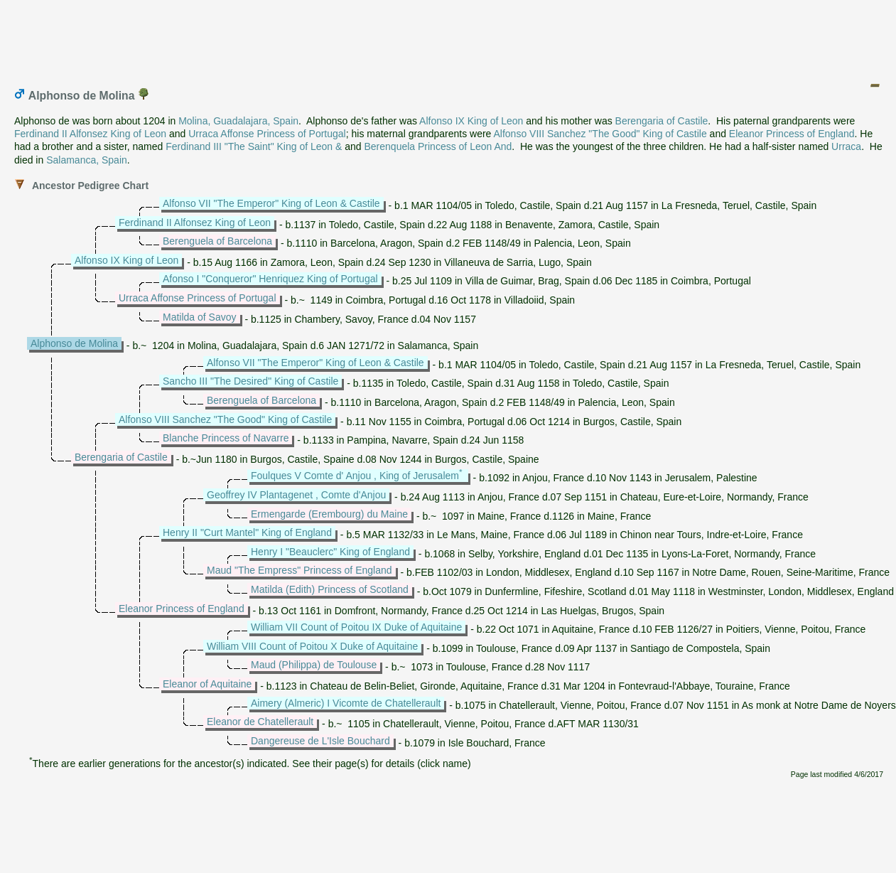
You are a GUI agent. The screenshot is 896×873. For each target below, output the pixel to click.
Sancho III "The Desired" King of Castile (250, 381)
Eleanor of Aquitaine (207, 684)
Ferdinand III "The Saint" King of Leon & (254, 146)
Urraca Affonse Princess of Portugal (267, 133)
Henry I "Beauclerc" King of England (330, 551)
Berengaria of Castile (661, 121)
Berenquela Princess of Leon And (438, 146)
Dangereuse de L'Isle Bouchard (320, 740)
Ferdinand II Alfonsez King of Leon (90, 133)
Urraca (846, 146)
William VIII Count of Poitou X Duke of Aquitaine (312, 646)
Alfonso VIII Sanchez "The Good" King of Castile (600, 133)
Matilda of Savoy (200, 317)
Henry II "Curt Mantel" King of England (247, 532)
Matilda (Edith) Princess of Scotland (330, 589)
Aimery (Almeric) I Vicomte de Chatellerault (346, 703)
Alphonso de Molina (74, 343)
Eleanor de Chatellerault (260, 721)
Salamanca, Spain (86, 160)
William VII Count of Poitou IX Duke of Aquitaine (356, 627)
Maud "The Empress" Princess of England (299, 570)
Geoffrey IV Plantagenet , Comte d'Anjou (296, 494)
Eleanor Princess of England (792, 133)
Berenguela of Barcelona (217, 241)
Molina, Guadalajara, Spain (238, 121)
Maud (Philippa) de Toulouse (314, 664)
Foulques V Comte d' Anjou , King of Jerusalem (355, 475)
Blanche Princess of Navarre (225, 438)
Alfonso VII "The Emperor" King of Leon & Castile (271, 203)
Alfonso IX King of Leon (471, 121)
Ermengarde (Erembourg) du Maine (329, 514)
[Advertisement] (449, 38)
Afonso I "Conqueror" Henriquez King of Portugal (270, 278)
